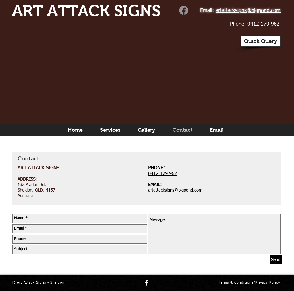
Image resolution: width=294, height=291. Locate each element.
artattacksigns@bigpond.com (175, 190)
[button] (261, 41)
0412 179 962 (162, 173)
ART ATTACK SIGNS (86, 11)
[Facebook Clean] (147, 283)
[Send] (276, 259)
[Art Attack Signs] (184, 10)
